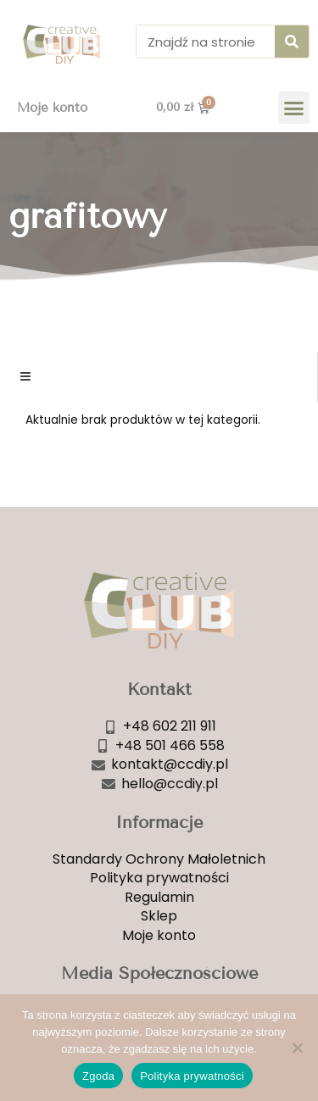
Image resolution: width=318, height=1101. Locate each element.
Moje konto (52, 107)
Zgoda (98, 1076)
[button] (294, 108)
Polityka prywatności (192, 1076)
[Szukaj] (292, 41)
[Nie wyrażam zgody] (296, 1047)
